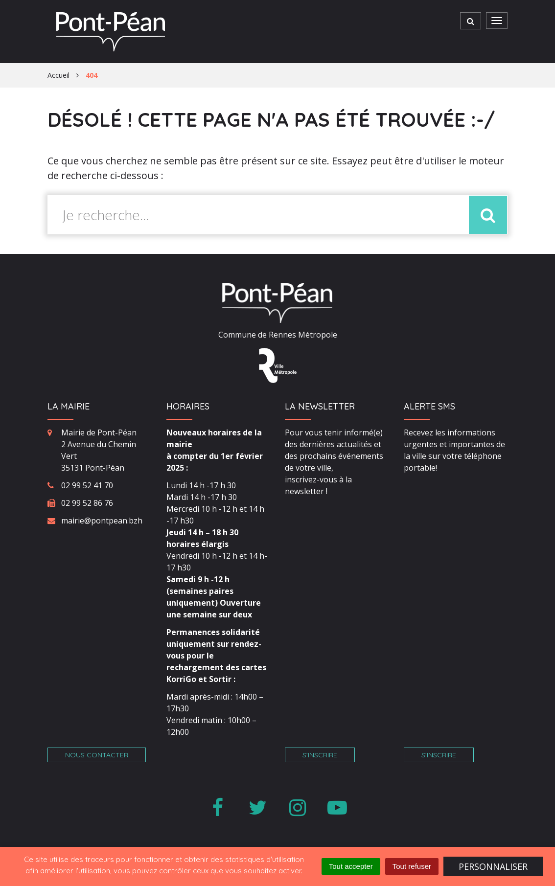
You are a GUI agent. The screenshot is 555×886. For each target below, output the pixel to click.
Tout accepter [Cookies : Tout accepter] (351, 866)
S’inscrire (319, 754)
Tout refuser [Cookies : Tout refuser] (412, 866)
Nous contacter (96, 754)
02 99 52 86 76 (87, 503)
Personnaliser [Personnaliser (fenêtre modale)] (493, 866)
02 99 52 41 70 (87, 485)
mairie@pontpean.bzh (101, 520)
